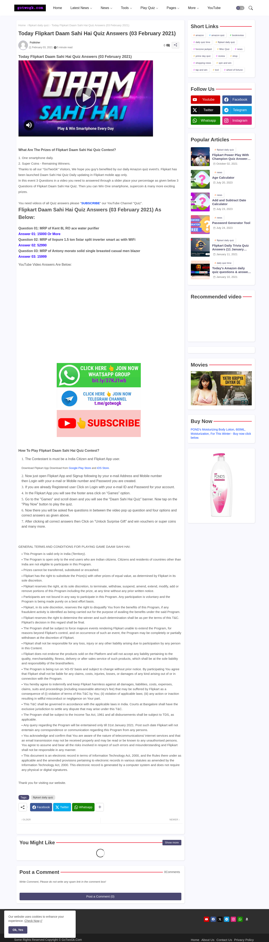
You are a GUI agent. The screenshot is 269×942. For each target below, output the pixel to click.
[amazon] (246, 919)
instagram (239, 120)
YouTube (214, 8)
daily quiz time (203, 42)
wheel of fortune (234, 70)
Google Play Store (80, 468)
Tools (125, 8)
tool (217, 70)
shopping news (203, 63)
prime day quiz (203, 56)
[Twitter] (62, 807)
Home (57, 8)
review (221, 56)
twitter (208, 110)
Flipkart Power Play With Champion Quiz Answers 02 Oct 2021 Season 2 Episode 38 (230, 157)
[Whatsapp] (83, 807)
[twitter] (220, 919)
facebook (239, 99)
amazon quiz (217, 35)
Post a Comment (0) (100, 896)
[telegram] (226, 919)
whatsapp (208, 120)
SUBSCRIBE (90, 203)
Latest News (79, 8)
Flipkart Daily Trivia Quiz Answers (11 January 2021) (230, 247)
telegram (240, 110)
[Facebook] (41, 807)
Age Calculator (223, 177)
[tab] (57, 8)
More (191, 8)
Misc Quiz (224, 49)
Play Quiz (148, 8)
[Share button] (100, 807)
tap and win (201, 70)
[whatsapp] (240, 919)
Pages (171, 8)
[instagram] (233, 919)
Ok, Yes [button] (18, 930)
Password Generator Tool (231, 223)
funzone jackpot (204, 49)
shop (234, 56)
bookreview (238, 35)
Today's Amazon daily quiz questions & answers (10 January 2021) (231, 270)
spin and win (225, 63)
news (240, 49)
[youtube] (206, 919)
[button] (240, 8)
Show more (172, 842)
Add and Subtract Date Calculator (229, 202)
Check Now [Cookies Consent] (32, 920)
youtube (208, 99)
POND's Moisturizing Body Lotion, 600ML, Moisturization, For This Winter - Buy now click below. (221, 433)
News (105, 8)
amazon (200, 35)
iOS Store (103, 468)
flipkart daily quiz (39, 25)
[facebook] (213, 919)
